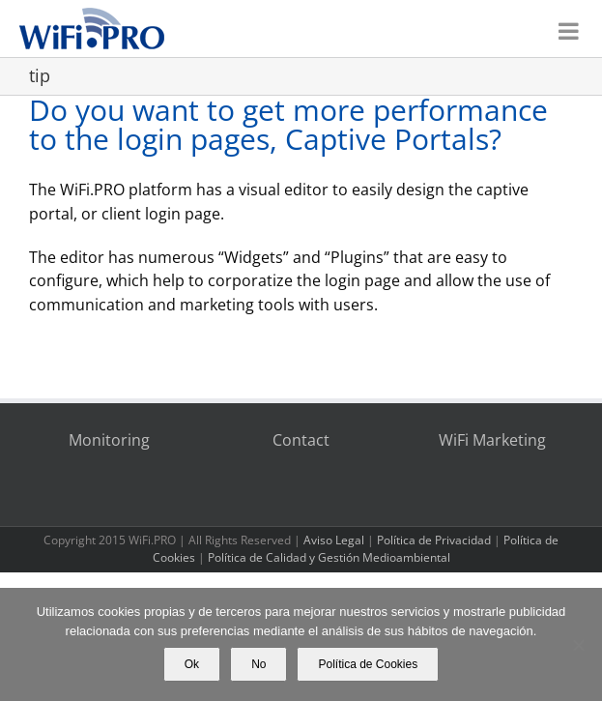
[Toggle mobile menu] (570, 26)
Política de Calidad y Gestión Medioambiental (329, 557)
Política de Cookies (367, 664)
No (258, 664)
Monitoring (109, 440)
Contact (301, 440)
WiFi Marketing (492, 440)
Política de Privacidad (434, 540)
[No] (578, 645)
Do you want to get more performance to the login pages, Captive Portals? (288, 124)
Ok (192, 664)
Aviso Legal (333, 540)
